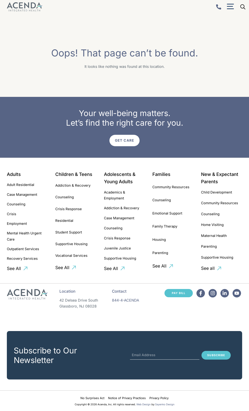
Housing (159, 239)
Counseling (16, 204)
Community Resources (170, 187)
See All (14, 268)
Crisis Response (68, 209)
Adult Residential (20, 185)
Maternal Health (214, 235)
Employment (17, 223)
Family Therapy (164, 226)
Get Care (124, 140)
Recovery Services (22, 258)
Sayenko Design (165, 404)
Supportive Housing (71, 244)
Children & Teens (73, 174)
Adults (14, 174)
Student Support (68, 232)
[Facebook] (200, 293)
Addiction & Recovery (72, 185)
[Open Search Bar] (242, 6)
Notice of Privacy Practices (127, 398)
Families (161, 174)
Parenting (160, 253)
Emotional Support (167, 213)
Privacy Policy (159, 398)
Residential (64, 220)
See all (208, 268)
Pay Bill (178, 293)
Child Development (216, 192)
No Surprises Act (92, 398)
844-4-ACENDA (125, 300)
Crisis (11, 214)
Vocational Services (71, 255)
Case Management (22, 194)
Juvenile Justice (117, 248)
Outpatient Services (23, 249)
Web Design (143, 404)
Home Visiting (212, 225)
